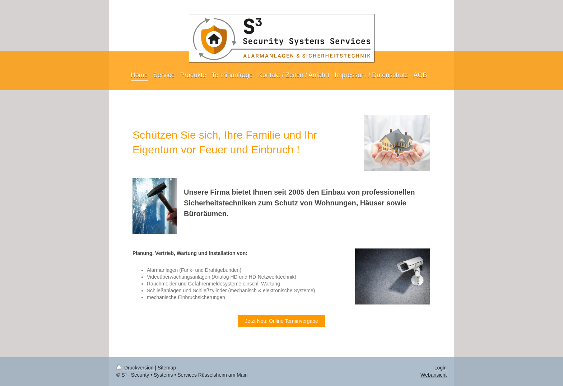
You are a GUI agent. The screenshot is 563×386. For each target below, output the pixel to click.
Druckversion (135, 368)
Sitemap (167, 368)
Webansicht (433, 375)
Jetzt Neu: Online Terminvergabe (281, 321)
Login (440, 368)
